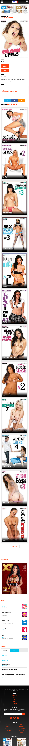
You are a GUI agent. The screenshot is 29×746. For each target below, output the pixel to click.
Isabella (10, 90)
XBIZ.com (7, 724)
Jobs (14, 650)
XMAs (21, 732)
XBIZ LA (21, 724)
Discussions (5, 650)
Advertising (14, 697)
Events (2, 600)
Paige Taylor (5, 90)
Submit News (14, 695)
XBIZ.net (3, 646)
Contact (14, 699)
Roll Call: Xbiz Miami (7, 659)
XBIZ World (7, 728)
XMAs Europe (5, 635)
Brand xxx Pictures (7, 18)
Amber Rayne (16, 90)
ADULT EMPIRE (5, 65)
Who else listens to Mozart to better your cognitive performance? (13, 675)
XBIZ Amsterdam (5, 620)
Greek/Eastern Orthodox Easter (9, 654)
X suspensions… (6, 664)
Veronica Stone (5, 91)
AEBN (4, 70)
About (14, 701)
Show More (14, 546)
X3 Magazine (4, 559)
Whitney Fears (13, 91)
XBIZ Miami (4, 605)
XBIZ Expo (21, 730)
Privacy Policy (14, 703)
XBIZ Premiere (8, 730)
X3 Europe (4, 628)
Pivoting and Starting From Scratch (10, 669)
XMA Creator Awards (6, 612)
